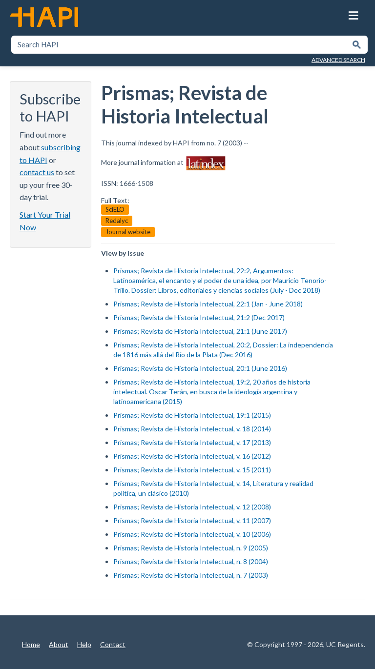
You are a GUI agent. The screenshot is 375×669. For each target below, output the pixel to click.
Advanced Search (338, 59)
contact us (37, 172)
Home (31, 644)
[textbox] (179, 45)
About (58, 644)
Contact (112, 644)
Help (84, 644)
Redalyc (116, 220)
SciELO (115, 209)
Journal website (127, 232)
